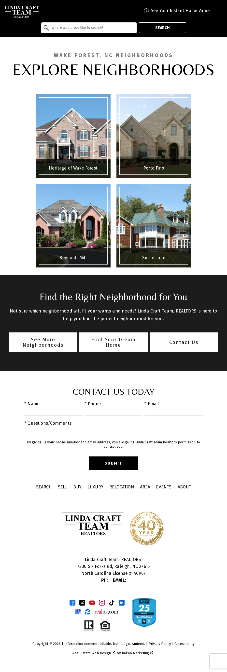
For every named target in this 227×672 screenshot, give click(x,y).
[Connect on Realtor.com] (107, 611)
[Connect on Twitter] (82, 603)
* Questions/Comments (48, 423)
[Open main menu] (220, 11)
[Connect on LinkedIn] (122, 603)
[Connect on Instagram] (102, 603)
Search (162, 27)
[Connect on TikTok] (112, 603)
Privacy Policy (160, 644)
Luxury (95, 487)
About (184, 487)
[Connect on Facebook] (72, 603)
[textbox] (91, 28)
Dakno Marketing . (138, 653)
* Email (151, 403)
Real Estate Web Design (93, 653)
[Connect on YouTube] (92, 603)
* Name (32, 403)
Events (163, 487)
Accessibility (185, 644)
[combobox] (89, 27)
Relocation (121, 487)
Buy (77, 487)
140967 (139, 573)
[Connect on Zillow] (88, 611)
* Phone (93, 403)
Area (145, 487)
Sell (63, 487)
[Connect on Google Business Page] (78, 611)
